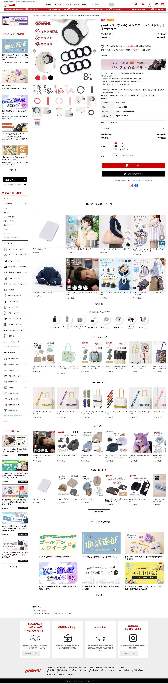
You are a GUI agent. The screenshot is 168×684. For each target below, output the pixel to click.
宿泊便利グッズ (11, 371)
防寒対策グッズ (11, 411)
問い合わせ (52, 672)
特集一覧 (99, 596)
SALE (84, 5)
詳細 (149, 47)
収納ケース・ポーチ (12, 273)
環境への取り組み (135, 670)
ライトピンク (121, 150)
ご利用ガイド (50, 668)
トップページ (36, 16)
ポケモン (6, 213)
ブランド (57, 5)
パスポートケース (12, 279)
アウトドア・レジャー (13, 376)
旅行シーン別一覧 (9, 353)
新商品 (48, 5)
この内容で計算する (133, 174)
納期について (71, 668)
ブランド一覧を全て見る (11, 238)
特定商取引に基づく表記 (62, 670)
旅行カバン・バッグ (12, 262)
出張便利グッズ (11, 394)
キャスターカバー (67, 614)
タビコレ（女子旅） (10, 221)
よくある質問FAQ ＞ (121, 181)
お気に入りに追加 (126, 156)
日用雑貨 (9, 337)
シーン (76, 5)
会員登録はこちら (35, 654)
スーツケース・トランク (14, 250)
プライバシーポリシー (79, 670)
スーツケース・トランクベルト (15, 256)
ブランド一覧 (47, 16)
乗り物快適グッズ (12, 359)
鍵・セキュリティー (12, 296)
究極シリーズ (8, 230)
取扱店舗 (107, 668)
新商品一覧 (99, 304)
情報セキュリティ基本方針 (96, 670)
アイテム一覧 (99, 512)
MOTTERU (7, 234)
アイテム (67, 5)
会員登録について (61, 668)
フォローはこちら (133, 654)
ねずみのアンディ (9, 217)
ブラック (120, 147)
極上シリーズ (8, 226)
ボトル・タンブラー (12, 314)
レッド (119, 144)
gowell (57, 16)
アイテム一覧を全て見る (11, 347)
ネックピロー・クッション (14, 285)
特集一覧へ (15, 170)
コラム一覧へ (15, 567)
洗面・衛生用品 (11, 308)
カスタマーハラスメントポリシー (117, 670)
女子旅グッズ (10, 382)
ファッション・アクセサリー (15, 331)
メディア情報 (115, 668)
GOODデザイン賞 (11, 342)
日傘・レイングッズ (12, 319)
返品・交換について (93, 668)
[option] (64, 51)
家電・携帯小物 (11, 302)
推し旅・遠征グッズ (12, 400)
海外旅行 (9, 388)
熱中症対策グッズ (12, 405)
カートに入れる (134, 166)
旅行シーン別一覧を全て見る (13, 416)
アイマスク (9, 290)
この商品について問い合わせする (141, 181)
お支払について (81, 668)
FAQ (101, 668)
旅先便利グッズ (11, 365)
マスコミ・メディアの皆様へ (65, 672)
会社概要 (50, 670)
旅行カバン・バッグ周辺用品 (51, 614)
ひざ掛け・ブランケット (14, 325)
